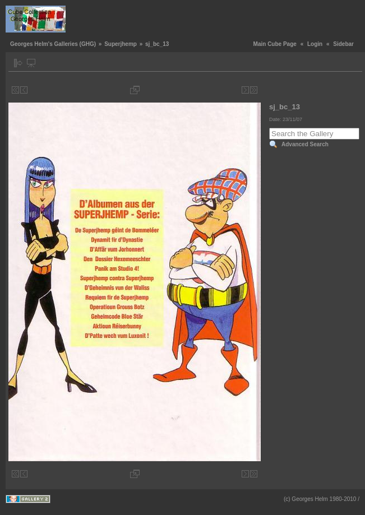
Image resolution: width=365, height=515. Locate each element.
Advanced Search (305, 144)
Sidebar (343, 44)
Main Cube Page (275, 44)
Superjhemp (120, 44)
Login (314, 44)
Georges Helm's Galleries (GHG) (53, 44)
